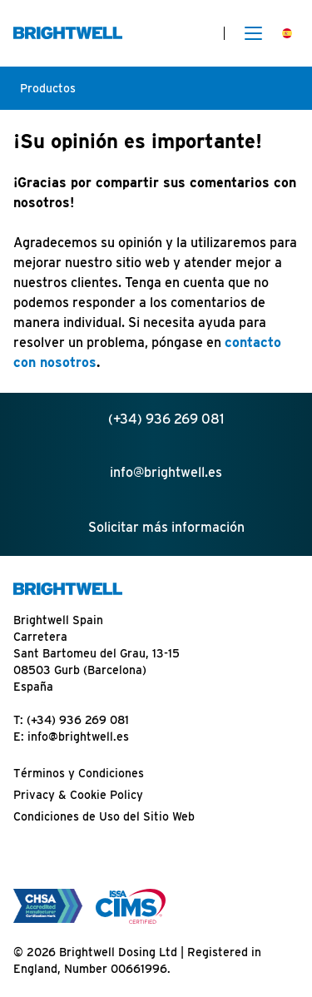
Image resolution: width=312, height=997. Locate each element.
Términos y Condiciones (78, 773)
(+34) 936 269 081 (78, 720)
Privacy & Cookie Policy (78, 794)
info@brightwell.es (78, 736)
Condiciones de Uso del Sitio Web (104, 816)
